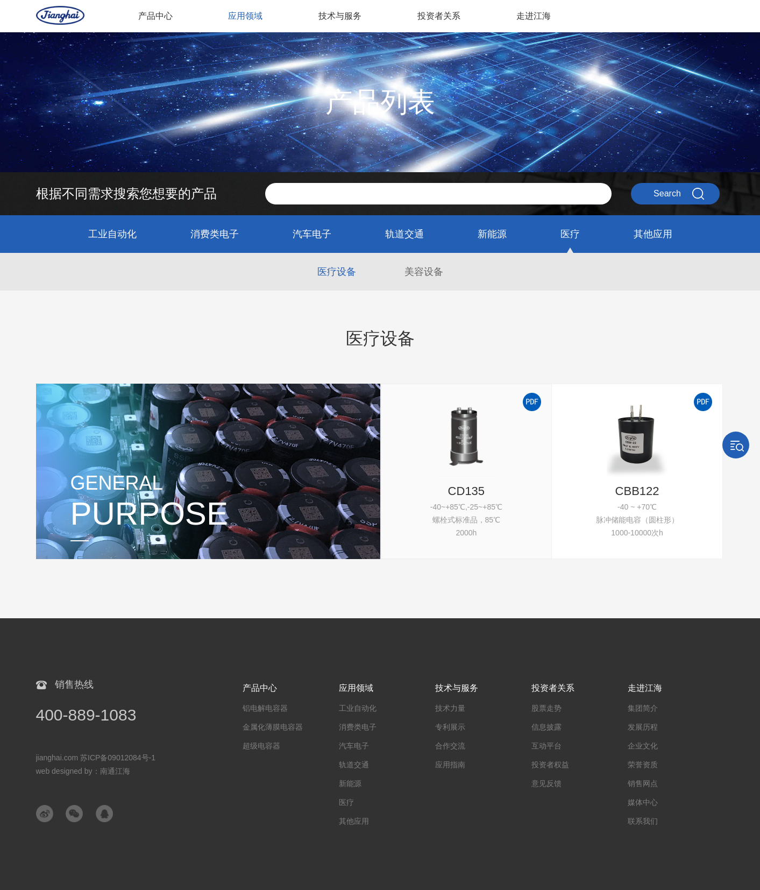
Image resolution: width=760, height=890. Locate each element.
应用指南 (450, 764)
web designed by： (83, 771)
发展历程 (643, 727)
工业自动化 (112, 234)
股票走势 (546, 708)
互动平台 (546, 745)
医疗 (570, 234)
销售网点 (643, 783)
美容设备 (423, 271)
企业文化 (643, 745)
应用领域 (245, 15)
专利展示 (450, 727)
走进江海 (533, 15)
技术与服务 (339, 15)
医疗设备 (336, 271)
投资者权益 (550, 764)
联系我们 (643, 821)
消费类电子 (214, 234)
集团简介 (643, 708)
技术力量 (450, 708)
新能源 (492, 234)
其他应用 (653, 234)
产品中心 (155, 15)
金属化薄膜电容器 (273, 727)
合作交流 (450, 745)
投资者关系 (438, 15)
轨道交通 (404, 234)
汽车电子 (312, 234)
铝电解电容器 (265, 708)
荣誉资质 (643, 764)
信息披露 (546, 727)
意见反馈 (546, 783)
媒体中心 (643, 802)
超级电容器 (261, 745)
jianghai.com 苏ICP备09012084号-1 (96, 757)
